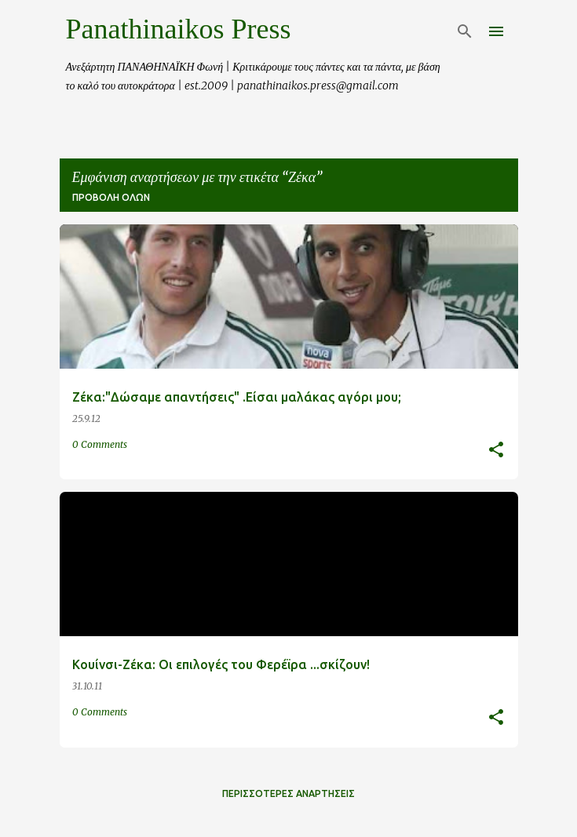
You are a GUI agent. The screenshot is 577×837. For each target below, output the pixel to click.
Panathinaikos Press (178, 29)
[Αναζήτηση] (464, 31)
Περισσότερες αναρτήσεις (288, 793)
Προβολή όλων (111, 197)
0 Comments (99, 444)
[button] (496, 450)
